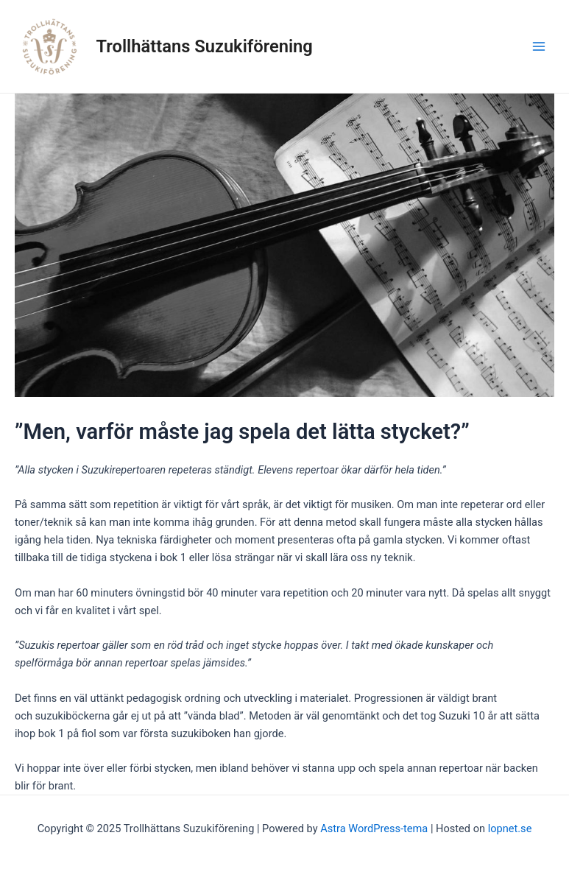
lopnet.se (510, 828)
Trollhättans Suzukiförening (204, 46)
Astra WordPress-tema (374, 828)
